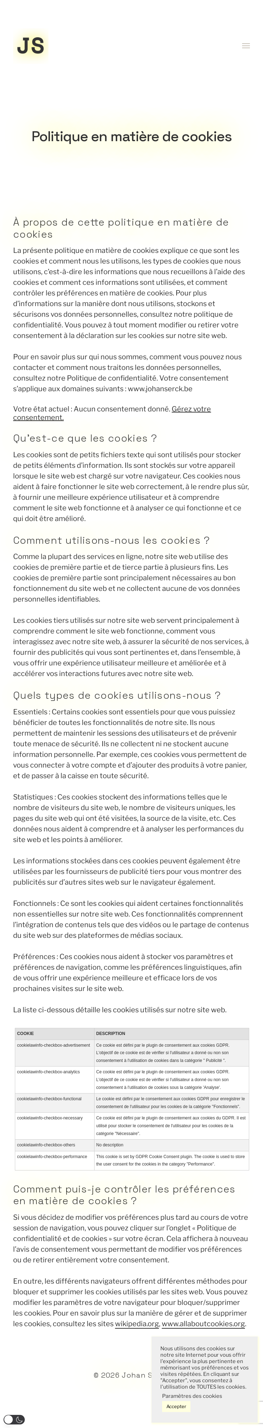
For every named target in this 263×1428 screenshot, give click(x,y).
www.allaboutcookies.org (203, 1323)
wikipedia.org (137, 1323)
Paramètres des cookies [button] (192, 1396)
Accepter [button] (176, 1406)
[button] (14, 1419)
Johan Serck (145, 1375)
